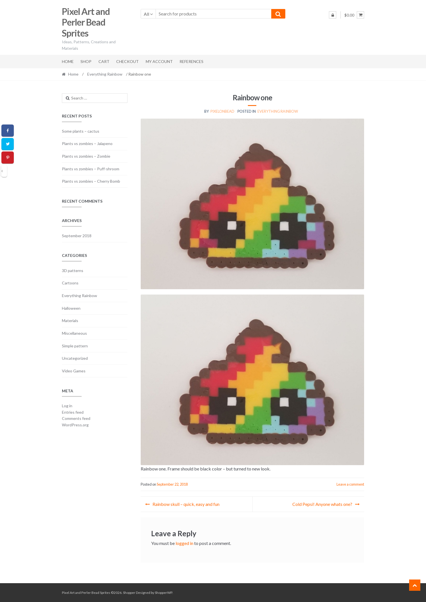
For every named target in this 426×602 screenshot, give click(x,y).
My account (159, 61)
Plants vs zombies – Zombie (86, 156)
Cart (103, 61)
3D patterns (72, 270)
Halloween (71, 308)
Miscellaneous (74, 333)
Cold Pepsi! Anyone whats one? (322, 504)
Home (68, 61)
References (191, 61)
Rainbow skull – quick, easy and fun (186, 504)
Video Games (74, 370)
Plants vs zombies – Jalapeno (87, 143)
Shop (85, 61)
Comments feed (76, 418)
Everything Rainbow (104, 74)
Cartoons (70, 282)
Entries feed (73, 412)
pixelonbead (222, 111)
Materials (70, 320)
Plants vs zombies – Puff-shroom (90, 168)
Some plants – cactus (80, 131)
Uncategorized (75, 358)
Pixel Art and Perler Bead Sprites (86, 22)
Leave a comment (350, 484)
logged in (184, 543)
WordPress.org (75, 424)
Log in (67, 405)
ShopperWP (163, 592)
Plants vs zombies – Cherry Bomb (91, 181)
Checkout (127, 61)
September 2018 (76, 235)
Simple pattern (75, 345)
